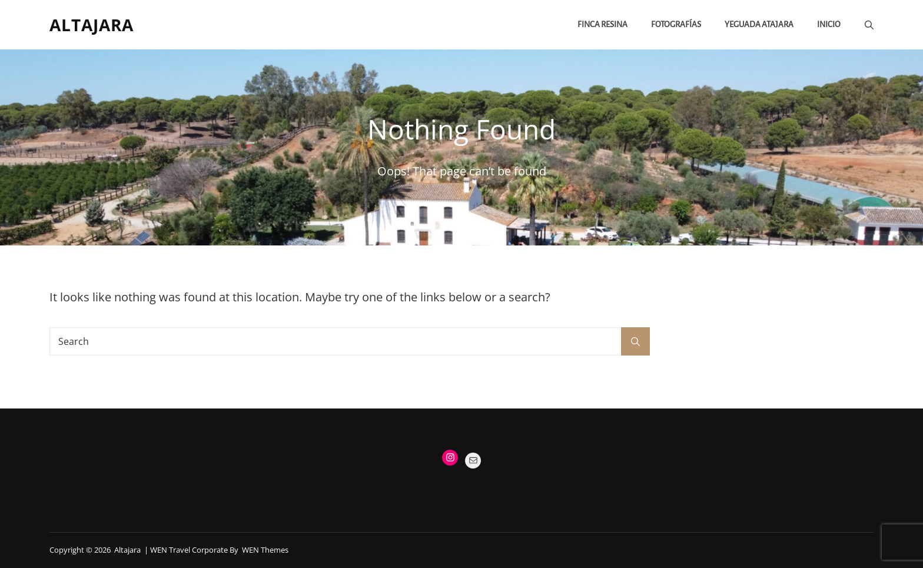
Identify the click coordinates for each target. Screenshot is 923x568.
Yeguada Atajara (759, 24)
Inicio (829, 24)
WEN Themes (265, 549)
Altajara (91, 25)
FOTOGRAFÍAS (676, 24)
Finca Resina (602, 24)
